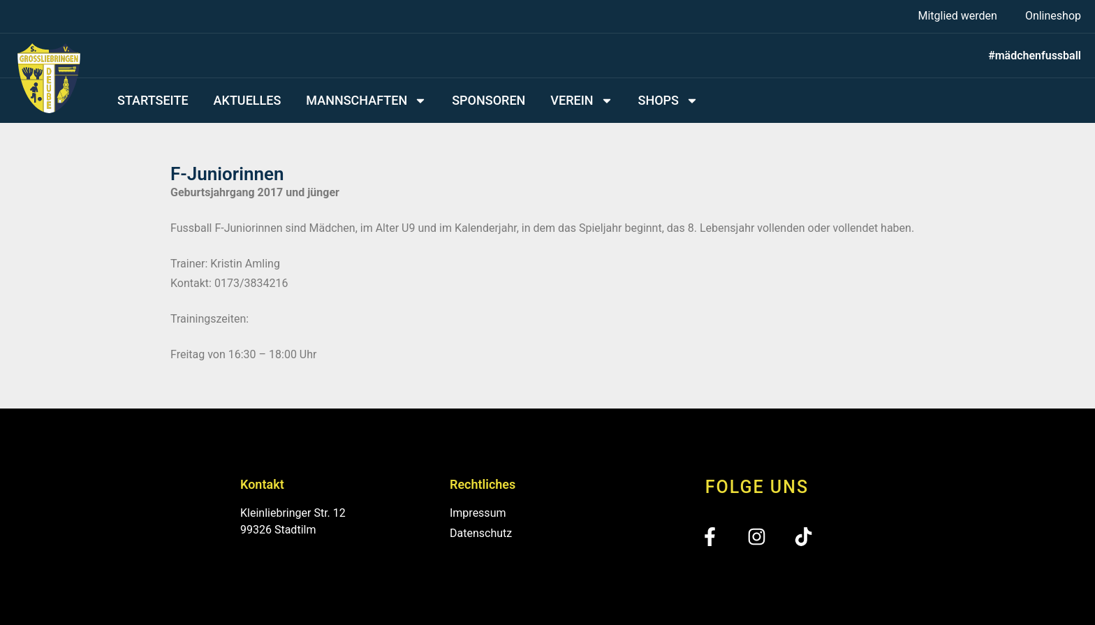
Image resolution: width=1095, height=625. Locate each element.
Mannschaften (366, 100)
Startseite (153, 100)
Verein (581, 100)
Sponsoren (488, 100)
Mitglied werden (957, 15)
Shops (668, 100)
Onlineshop (1053, 15)
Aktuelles (247, 100)
